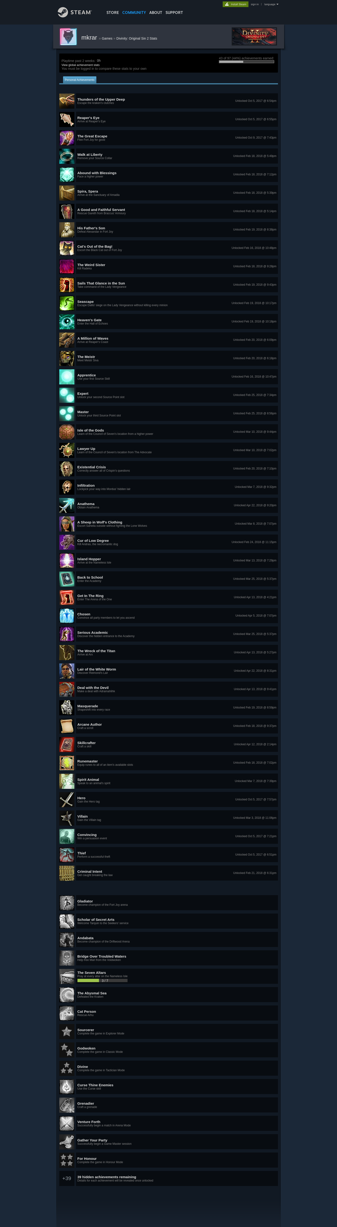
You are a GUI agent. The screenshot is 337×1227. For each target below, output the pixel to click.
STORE (113, 12)
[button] (168, 101)
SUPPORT (174, 12)
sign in (255, 4)
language (269, 4)
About (155, 12)
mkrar (90, 37)
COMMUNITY (134, 12)
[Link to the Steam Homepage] (78, 16)
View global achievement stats (81, 65)
